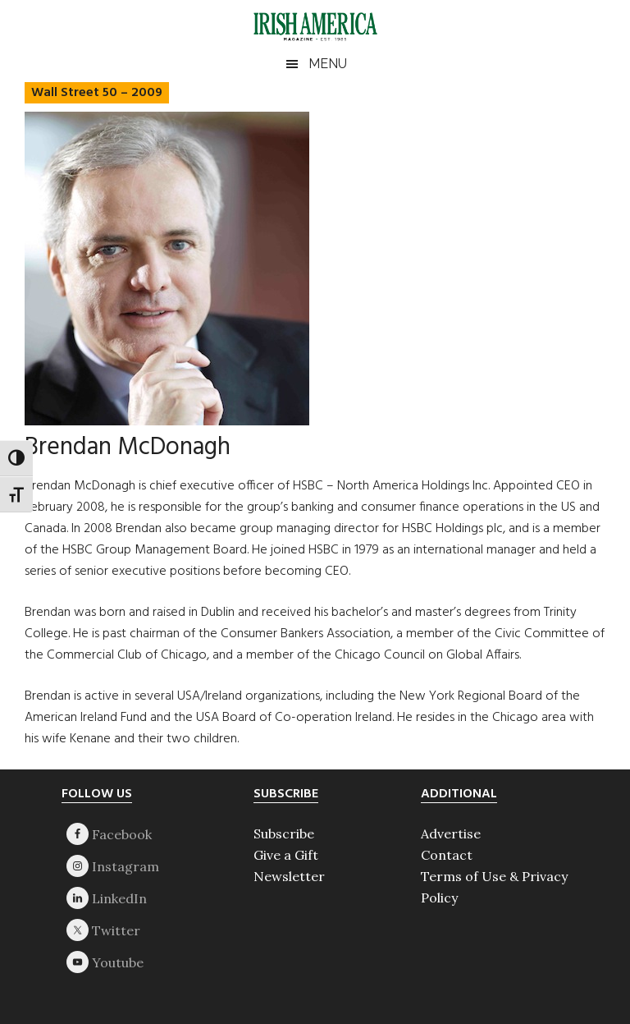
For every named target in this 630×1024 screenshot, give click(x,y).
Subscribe (283, 833)
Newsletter (289, 876)
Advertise (451, 833)
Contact (446, 855)
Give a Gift (285, 855)
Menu (327, 63)
